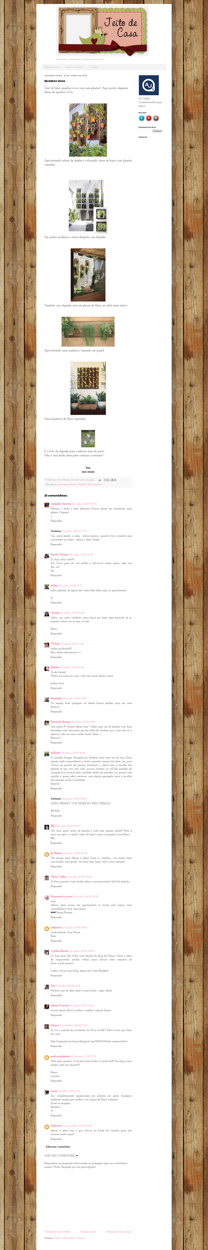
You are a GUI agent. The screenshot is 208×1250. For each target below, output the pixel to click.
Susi (53, 986)
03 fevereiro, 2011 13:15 (83, 1056)
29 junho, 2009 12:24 (72, 667)
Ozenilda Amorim (61, 504)
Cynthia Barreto (60, 951)
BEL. (53, 826)
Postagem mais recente (57, 1231)
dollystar (55, 753)
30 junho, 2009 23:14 (82, 1005)
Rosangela (56, 698)
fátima (54, 585)
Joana (54, 1091)
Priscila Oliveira (59, 554)
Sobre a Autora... (74, 67)
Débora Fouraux (60, 1005)
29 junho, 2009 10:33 (74, 531)
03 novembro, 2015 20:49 (77, 1126)
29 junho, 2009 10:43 (81, 554)
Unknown (56, 927)
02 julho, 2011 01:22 (69, 1091)
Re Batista (56, 853)
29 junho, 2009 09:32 (84, 504)
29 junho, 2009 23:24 (79, 877)
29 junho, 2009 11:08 (72, 613)
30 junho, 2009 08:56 (81, 951)
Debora (55, 1025)
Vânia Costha (58, 877)
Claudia (55, 613)
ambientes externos (67, 484)
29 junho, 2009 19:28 (74, 798)
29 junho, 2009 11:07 (70, 585)
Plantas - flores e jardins (89, 484)
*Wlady (55, 644)
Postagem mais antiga (118, 1231)
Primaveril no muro (61, 896)
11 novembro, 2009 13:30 (73, 1025)
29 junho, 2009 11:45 (72, 644)
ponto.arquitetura (60, 1056)
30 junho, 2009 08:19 (74, 927)
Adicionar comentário (58, 1147)
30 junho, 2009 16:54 (68, 986)
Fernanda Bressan (61, 722)
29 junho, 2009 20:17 (69, 826)
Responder (56, 521)
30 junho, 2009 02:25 (85, 896)
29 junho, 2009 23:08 (74, 853)
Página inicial (52, 67)
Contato (94, 67)
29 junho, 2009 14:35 (75, 698)
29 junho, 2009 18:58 (73, 753)
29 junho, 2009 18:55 (83, 722)
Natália (55, 667)
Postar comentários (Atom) (69, 1238)
